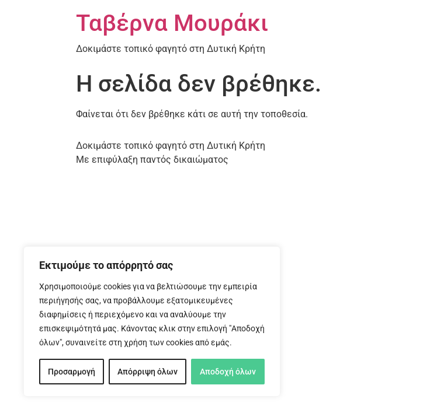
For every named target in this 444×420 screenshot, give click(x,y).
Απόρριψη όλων (147, 371)
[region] (151, 321)
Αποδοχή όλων (228, 371)
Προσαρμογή (71, 371)
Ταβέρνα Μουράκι (172, 23)
